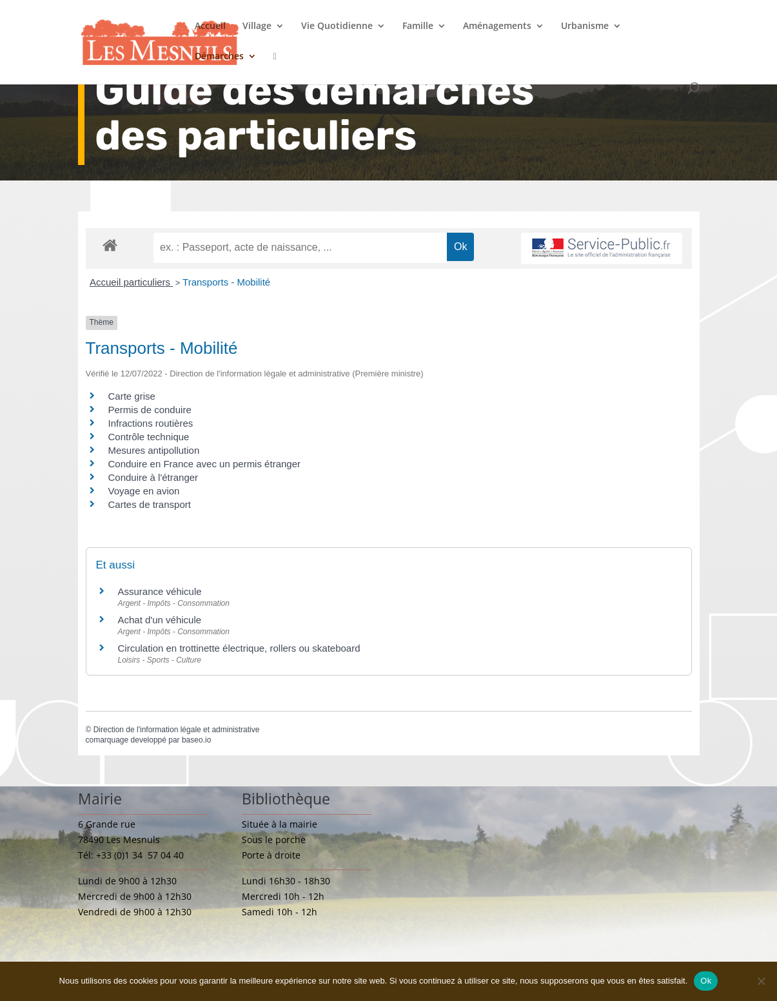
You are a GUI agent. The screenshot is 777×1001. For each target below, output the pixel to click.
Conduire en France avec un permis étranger (204, 463)
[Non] (760, 981)
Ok (705, 981)
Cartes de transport (149, 504)
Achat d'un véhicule (160, 619)
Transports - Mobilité (226, 282)
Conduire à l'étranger (153, 477)
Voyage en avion (144, 490)
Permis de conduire (150, 409)
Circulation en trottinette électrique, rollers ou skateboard (239, 648)
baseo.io (196, 739)
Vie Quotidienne (337, 26)
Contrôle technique (149, 436)
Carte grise (131, 396)
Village (256, 26)
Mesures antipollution (154, 450)
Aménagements (497, 26)
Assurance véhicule (160, 591)
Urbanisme (585, 26)
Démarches (219, 57)
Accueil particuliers (131, 282)
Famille (417, 26)
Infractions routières (150, 423)
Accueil (210, 26)
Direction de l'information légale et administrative (176, 729)
